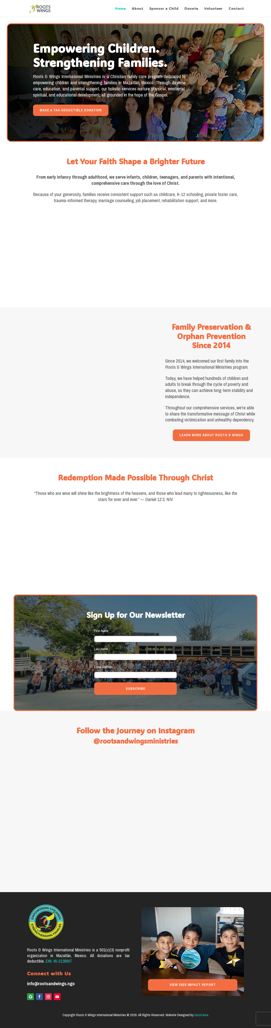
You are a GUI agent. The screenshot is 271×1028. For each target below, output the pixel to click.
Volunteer (213, 9)
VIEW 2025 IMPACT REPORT (193, 984)
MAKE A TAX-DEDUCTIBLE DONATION (71, 110)
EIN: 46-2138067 (59, 961)
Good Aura (201, 1015)
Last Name (102, 649)
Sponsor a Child (163, 9)
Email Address (104, 667)
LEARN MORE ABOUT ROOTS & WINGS (211, 435)
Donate (191, 9)
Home (120, 9)
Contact (236, 9)
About (137, 9)
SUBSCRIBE (135, 688)
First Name (102, 630)
